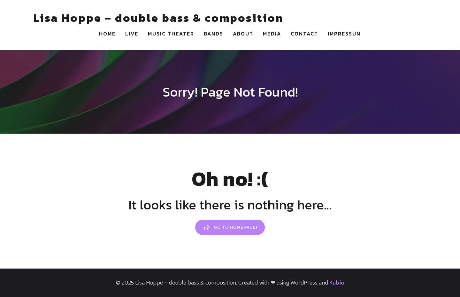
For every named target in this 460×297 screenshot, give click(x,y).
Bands (213, 33)
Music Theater (171, 33)
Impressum (344, 33)
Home (107, 33)
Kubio (336, 282)
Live (131, 33)
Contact (304, 33)
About (243, 33)
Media (272, 33)
